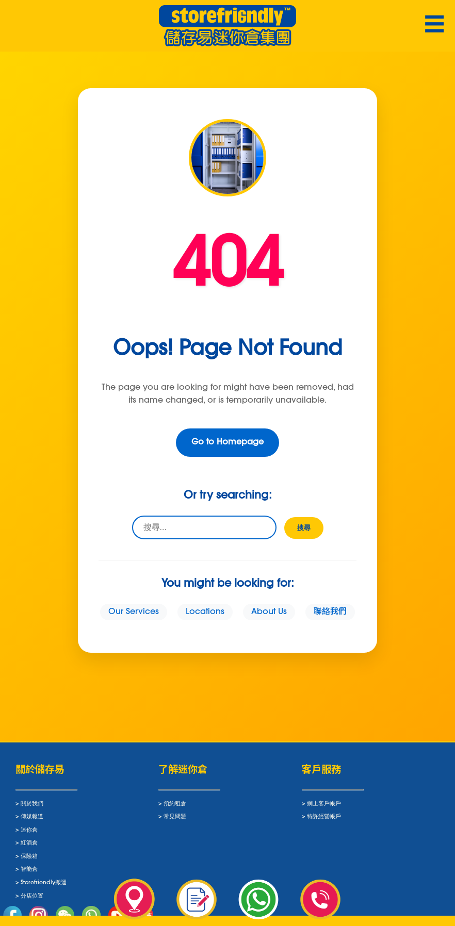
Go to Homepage (227, 442)
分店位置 (32, 900)
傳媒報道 (32, 820)
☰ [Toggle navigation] (434, 26)
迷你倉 (29, 834)
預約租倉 (175, 807)
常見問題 (175, 820)
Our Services (133, 612)
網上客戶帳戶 (324, 807)
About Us (269, 612)
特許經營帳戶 (324, 820)
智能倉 (29, 873)
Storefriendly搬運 (44, 886)
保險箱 (29, 860)
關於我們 (32, 807)
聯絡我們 (330, 612)
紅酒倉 (29, 847)
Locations (205, 612)
